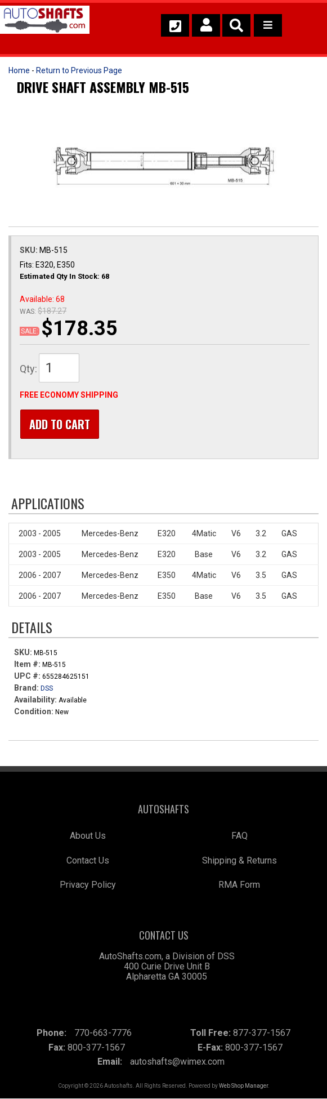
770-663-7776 (103, 1033)
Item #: (28, 664)
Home (19, 70)
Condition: (33, 712)
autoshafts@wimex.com (177, 1062)
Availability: (35, 700)
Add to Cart (59, 424)
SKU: (29, 250)
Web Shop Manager (243, 1086)
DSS (47, 689)
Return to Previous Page (79, 70)
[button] (236, 25)
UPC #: (28, 676)
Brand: (26, 688)
